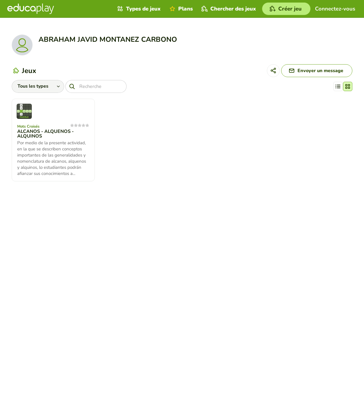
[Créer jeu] (286, 8)
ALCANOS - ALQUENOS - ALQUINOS (45, 133)
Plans (180, 8)
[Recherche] (96, 86)
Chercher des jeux (228, 8)
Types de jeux (138, 8)
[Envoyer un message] (316, 70)
